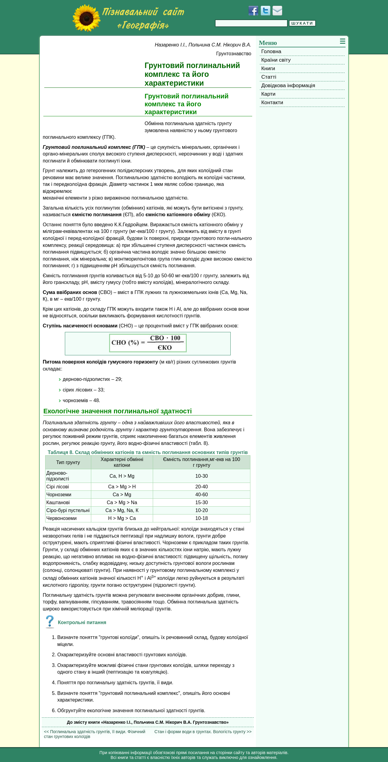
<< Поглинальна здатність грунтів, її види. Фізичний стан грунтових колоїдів (94, 734)
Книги (268, 68)
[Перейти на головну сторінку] (128, 18)
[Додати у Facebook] (253, 10)
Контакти (272, 102)
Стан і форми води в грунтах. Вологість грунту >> (203, 731)
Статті (268, 77)
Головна (271, 51)
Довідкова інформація (288, 85)
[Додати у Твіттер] (265, 10)
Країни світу (276, 60)
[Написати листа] (277, 10)
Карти (268, 94)
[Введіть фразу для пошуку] (251, 23)
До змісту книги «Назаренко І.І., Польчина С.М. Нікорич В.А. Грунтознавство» (148, 722)
